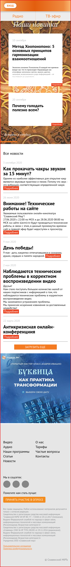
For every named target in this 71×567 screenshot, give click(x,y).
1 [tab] (8, 141)
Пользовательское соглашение (17, 546)
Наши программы (16, 451)
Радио (17, 16)
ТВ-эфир (53, 16)
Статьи (8, 456)
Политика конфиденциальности (17, 548)
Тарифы (41, 447)
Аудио (7, 447)
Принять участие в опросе (24, 499)
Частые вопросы (48, 451)
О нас (40, 442)
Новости (9, 461)
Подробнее (57, 84)
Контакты (42, 456)
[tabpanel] (35, 81)
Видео (7, 442)
